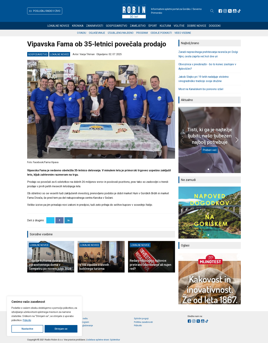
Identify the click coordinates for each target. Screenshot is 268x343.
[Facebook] (59, 220)
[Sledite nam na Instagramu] (225, 11)
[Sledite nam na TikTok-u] (239, 11)
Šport (152, 25)
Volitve (179, 25)
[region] (44, 316)
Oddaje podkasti (161, 32)
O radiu (81, 32)
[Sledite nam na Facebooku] (220, 11)
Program (142, 32)
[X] (50, 220)
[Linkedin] (68, 220)
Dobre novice (196, 25)
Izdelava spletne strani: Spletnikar (103, 339)
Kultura (165, 25)
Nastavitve (27, 328)
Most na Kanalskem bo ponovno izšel (200, 89)
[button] (44, 11)
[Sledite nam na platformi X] (230, 11)
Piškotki (27, 320)
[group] (209, 213)
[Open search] (212, 11)
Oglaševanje (97, 32)
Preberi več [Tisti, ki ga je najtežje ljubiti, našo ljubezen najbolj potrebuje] (210, 150)
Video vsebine (183, 32)
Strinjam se (61, 328)
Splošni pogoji (141, 318)
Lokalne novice (58, 25)
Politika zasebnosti (143, 322)
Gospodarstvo (116, 25)
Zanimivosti (94, 25)
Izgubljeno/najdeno (120, 32)
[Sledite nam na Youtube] (235, 11)
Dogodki (215, 25)
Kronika (77, 25)
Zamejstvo (138, 25)
